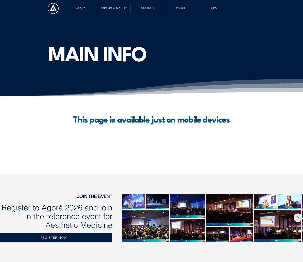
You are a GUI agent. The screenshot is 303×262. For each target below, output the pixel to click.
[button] (80, 8)
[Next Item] (298, 217)
